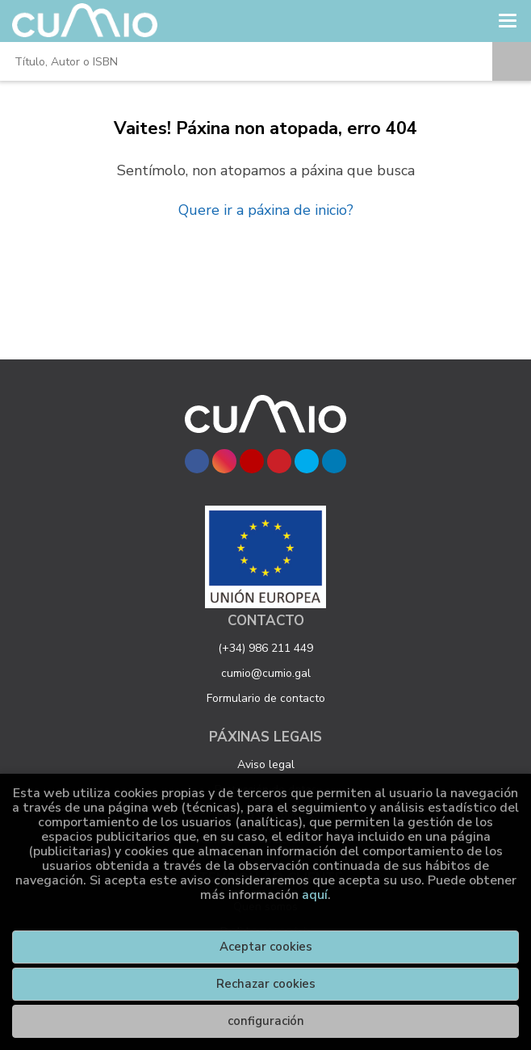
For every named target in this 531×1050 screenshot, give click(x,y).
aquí (315, 895)
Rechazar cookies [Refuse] (266, 984)
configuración (266, 1021)
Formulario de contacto (266, 698)
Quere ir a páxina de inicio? (265, 210)
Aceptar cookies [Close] (266, 947)
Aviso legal (266, 764)
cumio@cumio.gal (266, 673)
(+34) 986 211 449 (265, 648)
